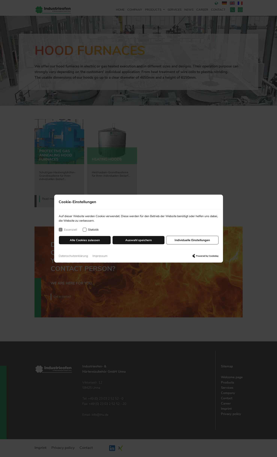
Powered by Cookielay (204, 256)
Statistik (91, 229)
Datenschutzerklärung (73, 256)
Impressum (99, 256)
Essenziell (68, 229)
